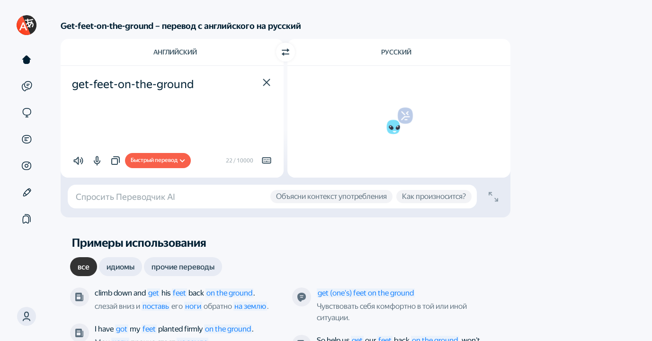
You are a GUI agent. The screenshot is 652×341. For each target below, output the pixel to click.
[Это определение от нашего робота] (301, 296)
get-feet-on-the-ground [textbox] (133, 84)
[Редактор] (26, 192)
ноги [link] (193, 306)
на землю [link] (250, 306)
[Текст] (26, 59)
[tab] (83, 266)
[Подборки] (26, 218)
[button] (26, 316)
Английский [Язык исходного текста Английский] (175, 52)
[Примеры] (26, 86)
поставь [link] (156, 306)
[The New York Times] (79, 296)
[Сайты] (26, 112)
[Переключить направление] (285, 52)
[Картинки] (26, 165)
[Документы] (26, 139)
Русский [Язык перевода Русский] (396, 52)
